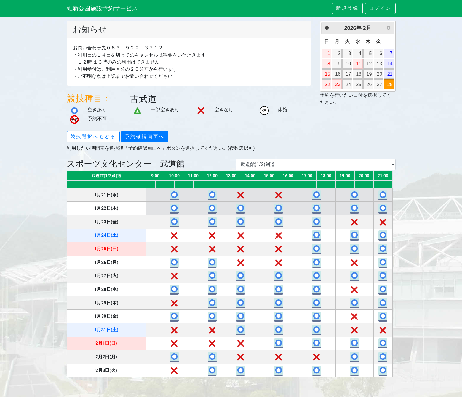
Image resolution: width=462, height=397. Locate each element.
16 (337, 74)
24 (348, 84)
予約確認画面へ (144, 136)
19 (369, 74)
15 (327, 74)
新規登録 (347, 8)
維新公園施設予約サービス (102, 8)
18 (358, 74)
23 (337, 84)
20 (379, 74)
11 (358, 63)
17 (348, 74)
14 (390, 63)
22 (327, 84)
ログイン (380, 8)
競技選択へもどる (93, 136)
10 (348, 63)
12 (369, 63)
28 (390, 84)
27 (379, 84)
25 (358, 84)
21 (390, 74)
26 (369, 84)
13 (379, 63)
